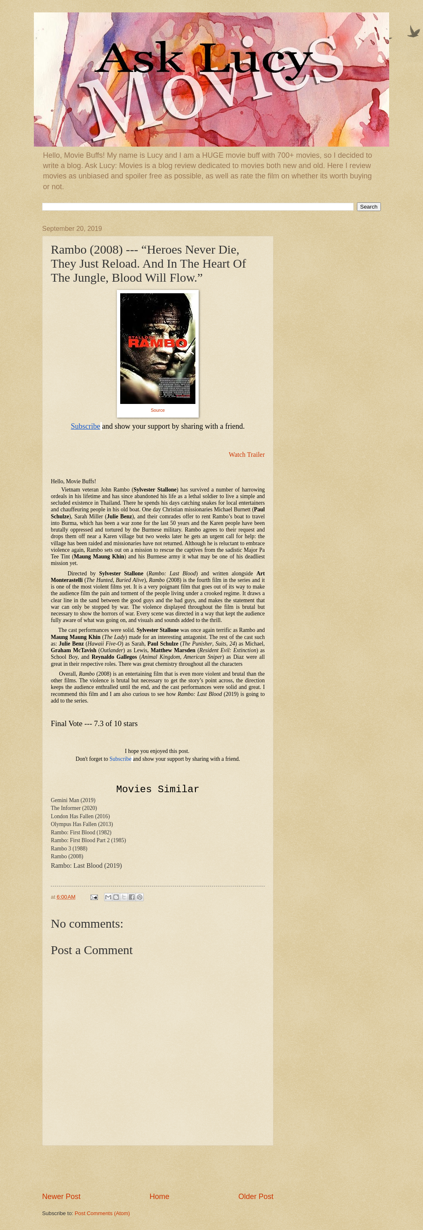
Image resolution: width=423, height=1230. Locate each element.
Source (158, 410)
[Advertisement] (157, 1168)
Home (159, 1196)
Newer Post (61, 1196)
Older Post (255, 1196)
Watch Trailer (247, 454)
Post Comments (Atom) (102, 1213)
